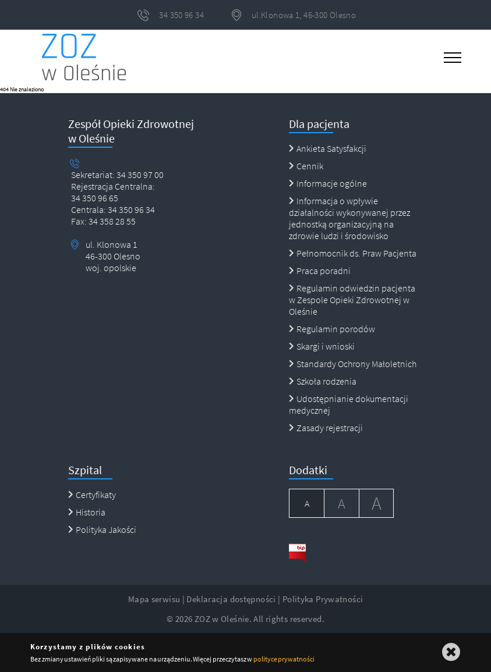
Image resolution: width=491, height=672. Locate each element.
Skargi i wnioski (322, 346)
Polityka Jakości (102, 529)
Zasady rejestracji (326, 427)
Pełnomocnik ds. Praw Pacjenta (352, 253)
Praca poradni (320, 270)
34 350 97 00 (140, 174)
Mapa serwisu (154, 599)
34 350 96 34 (130, 209)
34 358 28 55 (111, 221)
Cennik (306, 166)
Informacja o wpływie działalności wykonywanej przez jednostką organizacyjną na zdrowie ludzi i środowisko (349, 218)
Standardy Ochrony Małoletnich (352, 363)
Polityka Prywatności (322, 599)
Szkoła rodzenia (322, 381)
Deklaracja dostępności (230, 599)
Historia (86, 512)
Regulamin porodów (332, 329)
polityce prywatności (284, 659)
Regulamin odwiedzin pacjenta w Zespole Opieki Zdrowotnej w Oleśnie (352, 299)
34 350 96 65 (94, 198)
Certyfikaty (92, 494)
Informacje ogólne (328, 183)
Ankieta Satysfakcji (327, 148)
